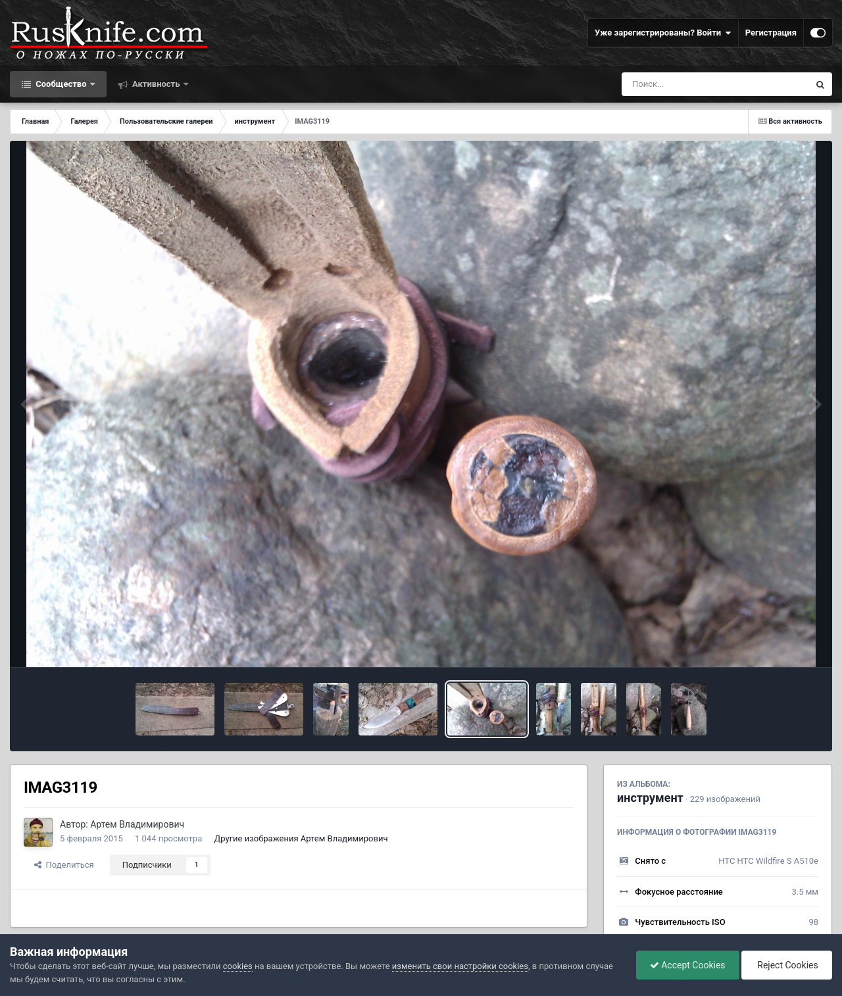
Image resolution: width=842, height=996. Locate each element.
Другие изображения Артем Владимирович (300, 838)
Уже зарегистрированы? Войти (663, 33)
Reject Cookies (786, 965)
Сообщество (61, 84)
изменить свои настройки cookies (460, 966)
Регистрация (771, 32)
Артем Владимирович (137, 824)
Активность (156, 84)
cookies (238, 966)
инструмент (650, 798)
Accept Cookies (688, 965)
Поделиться (64, 865)
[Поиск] (691, 84)
